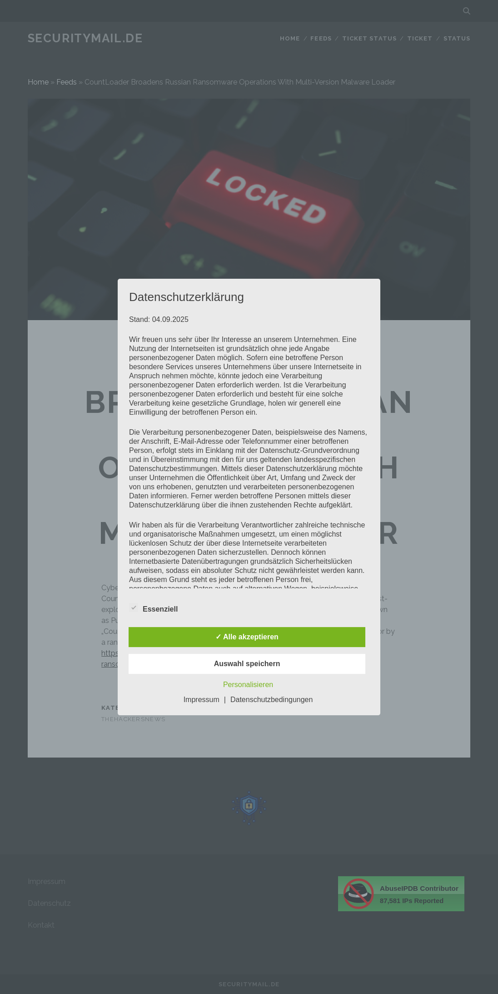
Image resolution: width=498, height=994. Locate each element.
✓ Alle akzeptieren (247, 637)
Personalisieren (248, 684)
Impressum (201, 699)
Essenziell (153, 608)
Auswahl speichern (247, 664)
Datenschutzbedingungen (271, 699)
